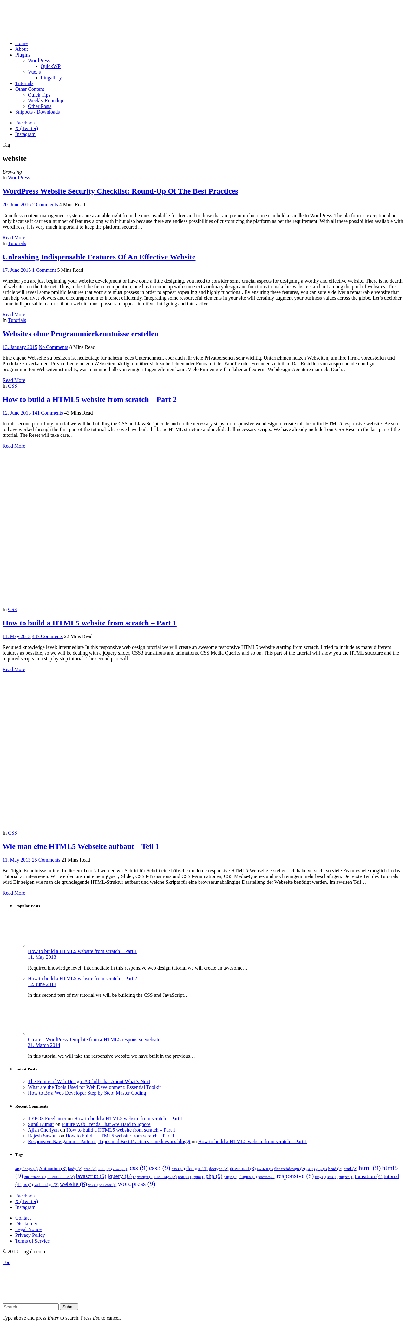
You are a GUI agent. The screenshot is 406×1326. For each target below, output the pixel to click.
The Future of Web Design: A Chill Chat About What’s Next (89, 1081)
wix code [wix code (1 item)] (107, 1185)
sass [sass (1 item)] (332, 1177)
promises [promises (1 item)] (266, 1177)
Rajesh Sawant (43, 1135)
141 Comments (47, 413)
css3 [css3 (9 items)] (159, 1168)
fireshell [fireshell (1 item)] (265, 1169)
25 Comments (46, 860)
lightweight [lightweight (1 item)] (143, 1177)
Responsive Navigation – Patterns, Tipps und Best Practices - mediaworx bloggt (109, 1141)
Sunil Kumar (41, 1124)
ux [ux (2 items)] (28, 1184)
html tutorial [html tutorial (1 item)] (35, 1177)
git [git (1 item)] (310, 1169)
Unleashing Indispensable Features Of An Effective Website (99, 257)
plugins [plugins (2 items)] (248, 1176)
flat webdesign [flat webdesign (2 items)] (289, 1168)
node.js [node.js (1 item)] (185, 1177)
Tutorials (17, 243)
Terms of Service (32, 1240)
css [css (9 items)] (139, 1168)
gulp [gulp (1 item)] (321, 1169)
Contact (23, 1218)
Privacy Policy (30, 1235)
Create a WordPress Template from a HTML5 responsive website (94, 1039)
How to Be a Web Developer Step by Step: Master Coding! (88, 1093)
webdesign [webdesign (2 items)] (46, 1184)
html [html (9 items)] (370, 1168)
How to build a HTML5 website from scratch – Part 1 (90, 623)
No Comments (53, 347)
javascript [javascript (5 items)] (91, 1176)
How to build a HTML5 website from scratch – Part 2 (90, 399)
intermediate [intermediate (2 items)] (61, 1176)
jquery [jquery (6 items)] (120, 1176)
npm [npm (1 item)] (198, 1177)
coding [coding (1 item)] (105, 1169)
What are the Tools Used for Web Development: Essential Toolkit (94, 1087)
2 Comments (45, 204)
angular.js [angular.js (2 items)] (26, 1168)
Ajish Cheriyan (43, 1130)
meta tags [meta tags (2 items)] (165, 1176)
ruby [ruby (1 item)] (320, 1177)
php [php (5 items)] (214, 1176)
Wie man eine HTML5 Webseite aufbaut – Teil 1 (81, 846)
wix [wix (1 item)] (93, 1185)
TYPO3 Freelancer (47, 1118)
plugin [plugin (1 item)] (230, 1177)
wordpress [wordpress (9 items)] (136, 1184)
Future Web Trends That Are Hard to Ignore (106, 1124)
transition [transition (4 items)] (368, 1176)
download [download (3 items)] (243, 1168)
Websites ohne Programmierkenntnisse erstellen (81, 334)
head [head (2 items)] (335, 1168)
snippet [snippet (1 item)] (346, 1177)
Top (6, 1262)
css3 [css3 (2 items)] (178, 1168)
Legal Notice (28, 1229)
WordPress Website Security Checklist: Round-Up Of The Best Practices (120, 191)
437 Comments (47, 636)
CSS (12, 386)
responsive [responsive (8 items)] (295, 1175)
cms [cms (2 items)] (90, 1168)
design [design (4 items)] (197, 1168)
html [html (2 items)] (350, 1168)
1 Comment (44, 270)
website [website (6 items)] (73, 1184)
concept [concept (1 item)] (120, 1169)
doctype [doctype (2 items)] (219, 1168)
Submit (68, 1306)
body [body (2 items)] (75, 1168)
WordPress (19, 177)
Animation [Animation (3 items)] (53, 1168)
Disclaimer (26, 1223)
